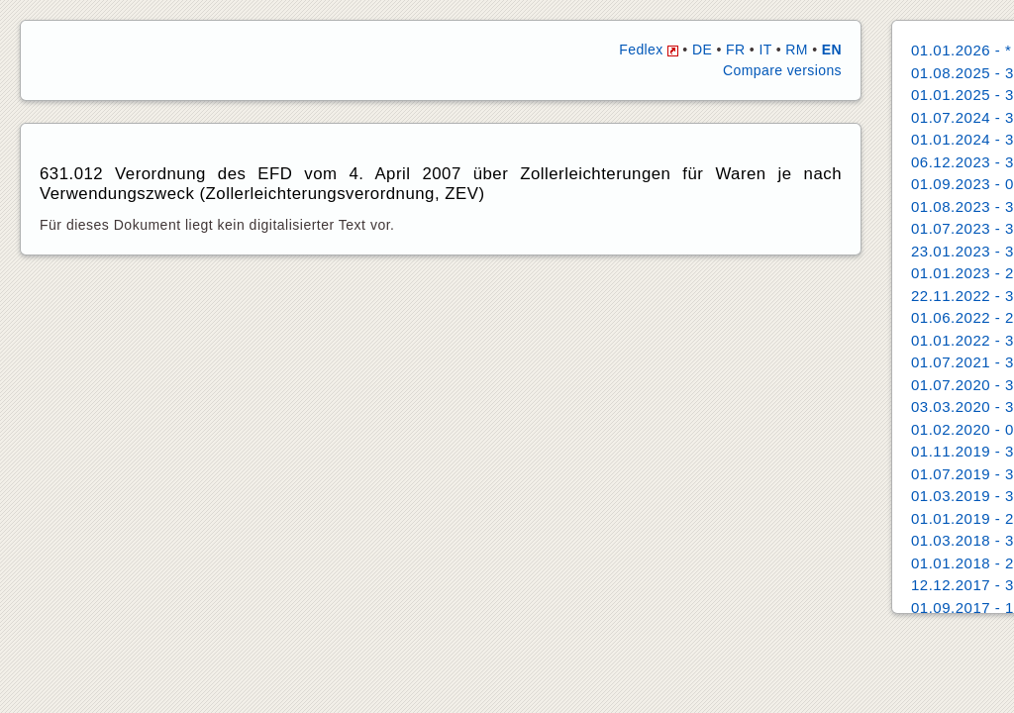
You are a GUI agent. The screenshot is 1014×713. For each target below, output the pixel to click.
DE (702, 49)
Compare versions (782, 70)
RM (796, 49)
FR (735, 49)
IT (765, 49)
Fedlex (648, 49)
